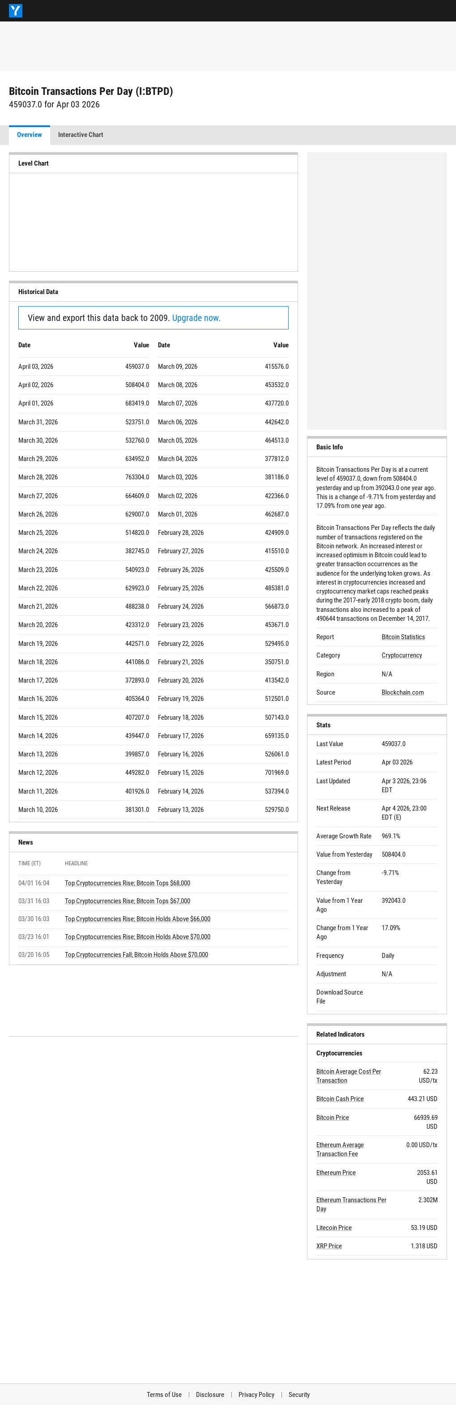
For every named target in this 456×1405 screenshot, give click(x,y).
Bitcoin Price (332, 1118)
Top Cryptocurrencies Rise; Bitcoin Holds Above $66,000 (137, 919)
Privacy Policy (256, 1395)
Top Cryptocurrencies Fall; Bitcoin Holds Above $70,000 (136, 955)
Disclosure (210, 1395)
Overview (29, 135)
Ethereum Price (336, 1173)
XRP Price (329, 1246)
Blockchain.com (403, 692)
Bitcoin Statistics (403, 637)
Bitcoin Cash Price (340, 1099)
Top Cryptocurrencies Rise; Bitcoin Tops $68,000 (127, 883)
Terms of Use (164, 1395)
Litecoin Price (334, 1228)
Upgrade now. (196, 317)
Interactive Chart (80, 135)
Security (299, 1395)
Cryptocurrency (402, 655)
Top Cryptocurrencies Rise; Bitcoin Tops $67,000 (127, 901)
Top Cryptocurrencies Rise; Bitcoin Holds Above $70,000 (137, 937)
